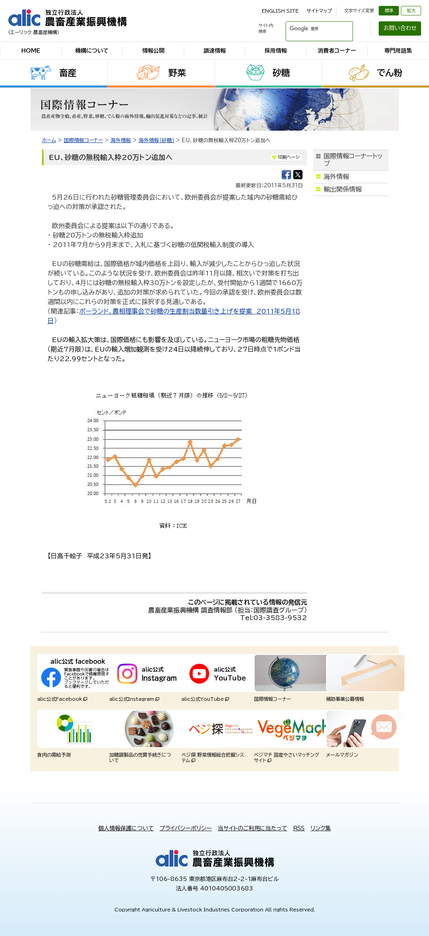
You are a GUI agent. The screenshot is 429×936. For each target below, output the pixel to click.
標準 (389, 10)
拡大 (411, 10)
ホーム (49, 140)
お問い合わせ (400, 28)
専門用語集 (398, 50)
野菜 (177, 72)
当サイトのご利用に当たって (252, 828)
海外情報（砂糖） (156, 140)
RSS (299, 828)
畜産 (67, 72)
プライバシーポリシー (186, 828)
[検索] (310, 28)
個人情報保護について (126, 828)
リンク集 (321, 828)
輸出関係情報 (343, 189)
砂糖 (281, 72)
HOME (30, 50)
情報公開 (153, 50)
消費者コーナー (337, 50)
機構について (92, 50)
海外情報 (121, 140)
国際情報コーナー (83, 140)
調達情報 (215, 50)
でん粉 (389, 72)
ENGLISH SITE (280, 10)
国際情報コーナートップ (353, 160)
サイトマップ (319, 10)
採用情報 (276, 50)
